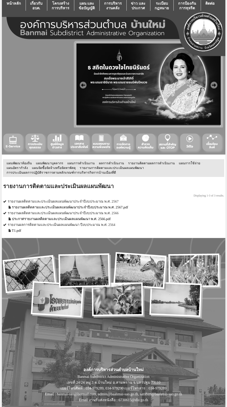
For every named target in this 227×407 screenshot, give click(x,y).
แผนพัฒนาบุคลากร (49, 163)
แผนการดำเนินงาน (81, 163)
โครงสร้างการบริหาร (60, 5)
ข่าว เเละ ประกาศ (138, 5)
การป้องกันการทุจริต (187, 5)
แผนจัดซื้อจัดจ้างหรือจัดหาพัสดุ (54, 168)
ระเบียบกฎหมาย (162, 5)
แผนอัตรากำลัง (17, 168)
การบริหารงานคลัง (113, 5)
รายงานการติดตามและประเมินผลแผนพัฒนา (112, 168)
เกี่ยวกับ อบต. (36, 5)
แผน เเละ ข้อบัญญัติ (87, 5)
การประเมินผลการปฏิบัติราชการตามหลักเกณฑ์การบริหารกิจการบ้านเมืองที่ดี (61, 172)
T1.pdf (16, 230)
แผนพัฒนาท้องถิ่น (19, 163)
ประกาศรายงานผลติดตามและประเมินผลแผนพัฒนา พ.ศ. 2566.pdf (61, 219)
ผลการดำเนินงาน (111, 163)
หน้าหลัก (14, 5)
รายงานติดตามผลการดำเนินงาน (151, 163)
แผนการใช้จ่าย (189, 163)
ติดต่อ (210, 5)
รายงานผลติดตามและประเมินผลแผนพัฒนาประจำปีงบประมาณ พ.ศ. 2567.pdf (70, 207)
